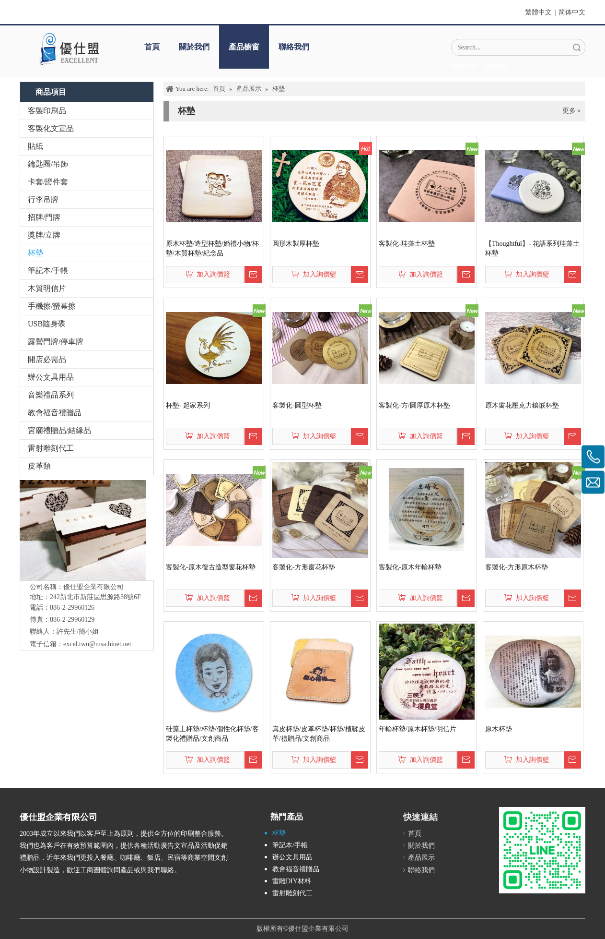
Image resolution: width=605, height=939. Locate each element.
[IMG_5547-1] (83, 530)
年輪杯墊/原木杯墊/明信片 (417, 729)
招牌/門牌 (44, 217)
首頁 (152, 47)
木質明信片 (47, 288)
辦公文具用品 (51, 377)
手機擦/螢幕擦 (52, 306)
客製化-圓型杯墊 (297, 405)
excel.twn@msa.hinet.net (97, 644)
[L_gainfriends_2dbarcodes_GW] (542, 850)
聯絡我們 (294, 47)
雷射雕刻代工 (51, 448)
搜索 (577, 47)
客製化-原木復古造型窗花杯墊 (211, 567)
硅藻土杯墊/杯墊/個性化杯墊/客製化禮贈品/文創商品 (212, 733)
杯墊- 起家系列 (188, 405)
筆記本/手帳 (48, 270)
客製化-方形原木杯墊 (516, 567)
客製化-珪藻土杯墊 (407, 243)
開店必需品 (47, 359)
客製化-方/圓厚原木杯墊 (414, 405)
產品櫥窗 (244, 47)
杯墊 (35, 253)
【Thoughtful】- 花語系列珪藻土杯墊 (532, 248)
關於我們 (194, 47)
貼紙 (35, 146)
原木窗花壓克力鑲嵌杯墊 (522, 405)
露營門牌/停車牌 (55, 341)
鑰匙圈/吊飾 (48, 164)
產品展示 (421, 857)
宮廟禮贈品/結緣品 (59, 430)
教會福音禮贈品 (54, 413)
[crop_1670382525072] (69, 49)
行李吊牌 (43, 199)
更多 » (571, 111)
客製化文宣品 (51, 128)
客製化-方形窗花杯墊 (303, 567)
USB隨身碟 (47, 324)
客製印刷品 (47, 111)
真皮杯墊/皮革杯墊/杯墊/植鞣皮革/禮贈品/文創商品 (318, 733)
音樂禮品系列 (51, 395)
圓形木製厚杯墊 (295, 243)
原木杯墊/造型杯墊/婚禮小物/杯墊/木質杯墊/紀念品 (212, 248)
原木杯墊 (498, 729)
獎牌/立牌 (44, 235)
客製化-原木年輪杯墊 (410, 567)
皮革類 (39, 466)
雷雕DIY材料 (291, 881)
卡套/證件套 (48, 182)
